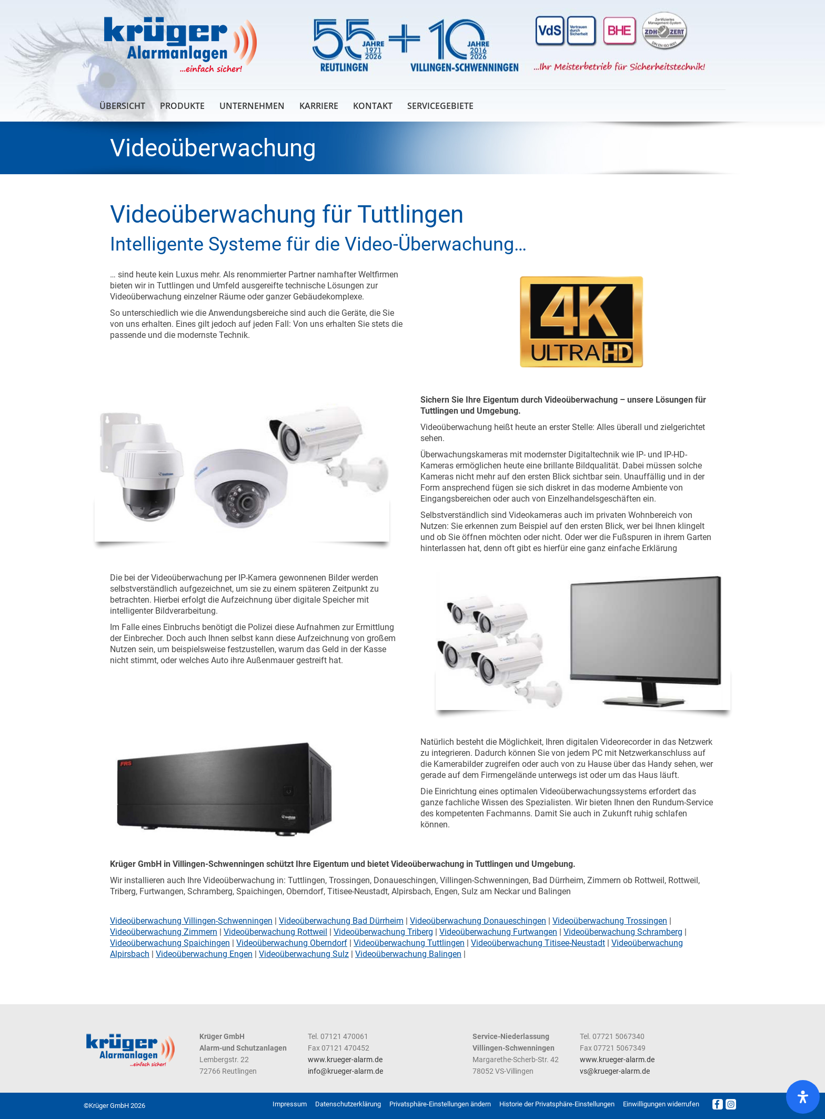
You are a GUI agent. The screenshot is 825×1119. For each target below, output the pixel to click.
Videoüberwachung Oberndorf (291, 943)
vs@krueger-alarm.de (615, 1071)
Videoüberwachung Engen (204, 954)
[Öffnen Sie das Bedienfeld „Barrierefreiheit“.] (803, 1097)
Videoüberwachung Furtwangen (498, 932)
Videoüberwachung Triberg (383, 932)
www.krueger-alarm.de (345, 1059)
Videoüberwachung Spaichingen (170, 943)
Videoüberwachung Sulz (304, 954)
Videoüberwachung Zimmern (163, 932)
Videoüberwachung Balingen (408, 954)
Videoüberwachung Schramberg (623, 932)
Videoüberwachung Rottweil (275, 932)
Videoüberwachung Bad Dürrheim (341, 921)
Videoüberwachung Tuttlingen (409, 943)
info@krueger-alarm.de (345, 1071)
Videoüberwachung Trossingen (609, 921)
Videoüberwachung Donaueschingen (478, 921)
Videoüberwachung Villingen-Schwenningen (191, 921)
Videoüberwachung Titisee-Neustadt (538, 943)
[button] (440, 1104)
